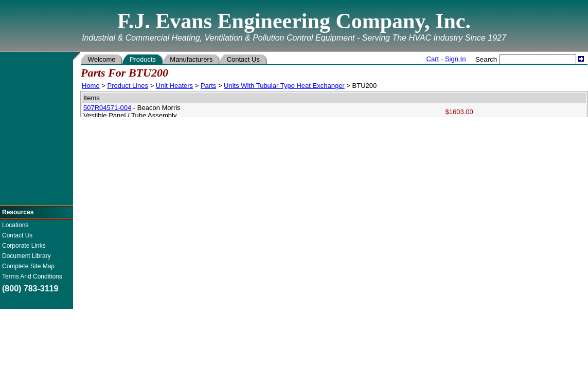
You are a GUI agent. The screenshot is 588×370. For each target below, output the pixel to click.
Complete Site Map (28, 266)
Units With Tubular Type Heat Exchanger (284, 85)
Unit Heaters (174, 85)
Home (91, 85)
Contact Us (17, 235)
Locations (15, 225)
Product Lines (128, 85)
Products (143, 59)
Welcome (101, 59)
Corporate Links (24, 245)
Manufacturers (191, 59)
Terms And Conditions (32, 276)
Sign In (455, 59)
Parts (208, 85)
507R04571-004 (107, 108)
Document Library (26, 256)
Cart (432, 59)
